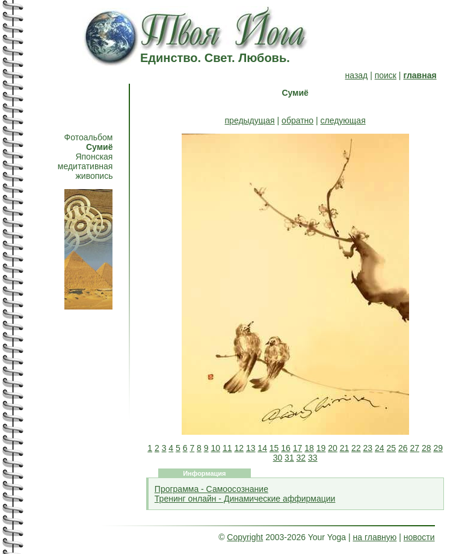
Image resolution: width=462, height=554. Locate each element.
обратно (297, 120)
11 (227, 448)
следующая (343, 120)
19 (321, 448)
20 (332, 448)
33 (313, 457)
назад (356, 75)
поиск (385, 75)
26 (403, 448)
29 (438, 448)
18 (309, 448)
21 (345, 448)
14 (262, 448)
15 (274, 448)
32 (301, 457)
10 (215, 448)
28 (426, 448)
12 (239, 448)
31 (289, 457)
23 (368, 448)
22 (356, 448)
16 (286, 448)
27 (414, 448)
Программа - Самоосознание (211, 489)
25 (391, 448)
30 (278, 457)
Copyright (245, 537)
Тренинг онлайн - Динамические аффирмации (245, 498)
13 (251, 448)
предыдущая (250, 120)
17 (298, 448)
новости (419, 537)
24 (379, 448)
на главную (375, 537)
